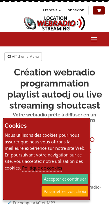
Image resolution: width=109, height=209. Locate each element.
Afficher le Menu (23, 56)
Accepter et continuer (65, 179)
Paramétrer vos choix (65, 191)
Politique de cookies (42, 168)
